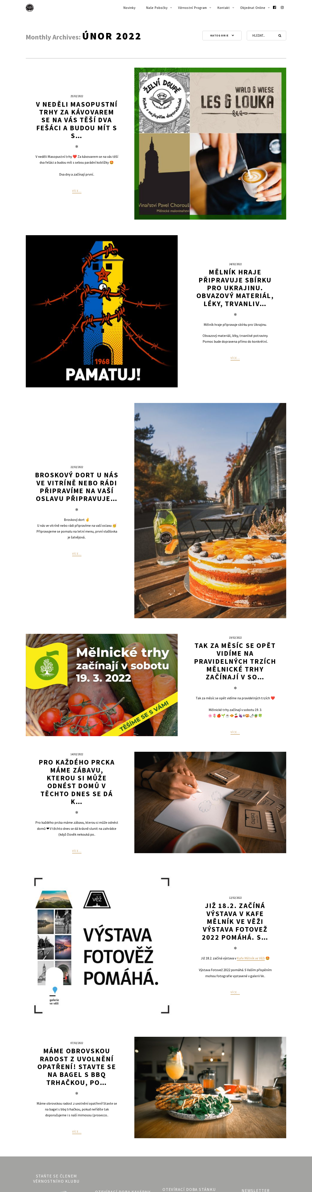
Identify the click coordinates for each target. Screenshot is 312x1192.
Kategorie (219, 35)
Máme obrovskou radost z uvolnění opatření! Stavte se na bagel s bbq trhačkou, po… (76, 1067)
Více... (76, 191)
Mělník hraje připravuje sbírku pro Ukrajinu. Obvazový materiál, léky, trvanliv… (235, 288)
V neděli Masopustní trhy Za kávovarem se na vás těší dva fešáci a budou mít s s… (77, 120)
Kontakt (223, 8)
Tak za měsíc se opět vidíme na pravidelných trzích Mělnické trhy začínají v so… (235, 661)
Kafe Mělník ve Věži (251, 958)
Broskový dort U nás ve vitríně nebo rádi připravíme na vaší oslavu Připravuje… (77, 487)
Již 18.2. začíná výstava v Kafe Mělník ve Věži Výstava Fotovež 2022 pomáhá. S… (235, 921)
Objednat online (252, 8)
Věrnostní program (192, 8)
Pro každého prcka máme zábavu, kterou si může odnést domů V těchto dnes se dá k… (77, 782)
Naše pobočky (157, 8)
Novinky (129, 8)
